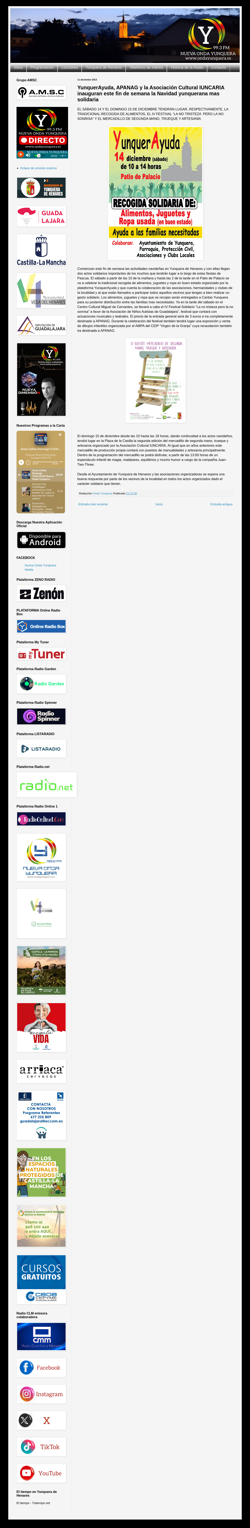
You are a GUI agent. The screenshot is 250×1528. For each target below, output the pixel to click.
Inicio (18, 67)
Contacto (218, 67)
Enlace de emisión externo (38, 168)
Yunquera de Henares (104, 67)
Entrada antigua (221, 504)
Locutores (69, 67)
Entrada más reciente (93, 504)
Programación (42, 67)
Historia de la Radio (187, 67)
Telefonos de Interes (146, 67)
